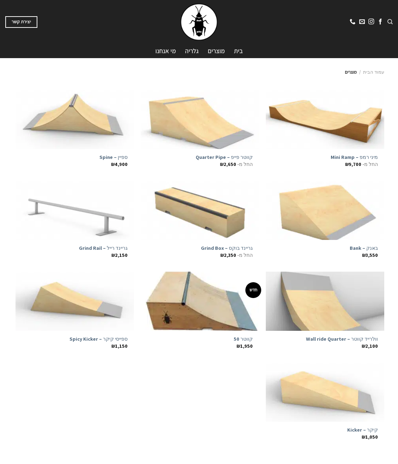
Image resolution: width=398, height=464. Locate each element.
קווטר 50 (243, 339)
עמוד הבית (373, 72)
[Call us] (352, 22)
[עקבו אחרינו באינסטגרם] (371, 22)
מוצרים (216, 51)
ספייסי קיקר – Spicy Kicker (98, 339)
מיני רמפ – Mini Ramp (354, 157)
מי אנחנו (165, 51)
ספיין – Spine (113, 157)
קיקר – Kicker (362, 430)
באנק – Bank (364, 248)
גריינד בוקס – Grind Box (227, 248)
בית (238, 51)
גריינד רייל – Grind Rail (103, 248)
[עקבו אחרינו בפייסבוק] (380, 22)
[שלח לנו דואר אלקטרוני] (362, 22)
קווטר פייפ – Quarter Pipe (224, 157)
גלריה (192, 51)
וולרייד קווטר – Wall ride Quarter (342, 339)
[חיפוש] (390, 22)
